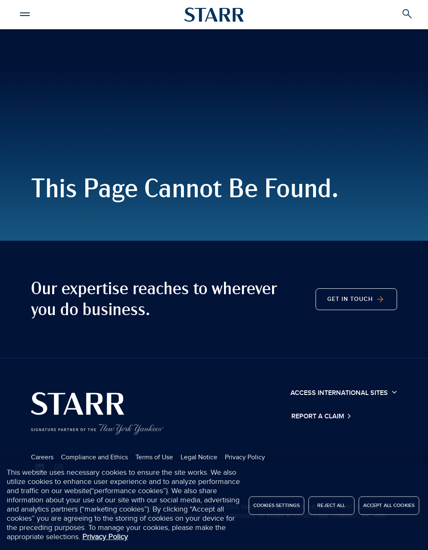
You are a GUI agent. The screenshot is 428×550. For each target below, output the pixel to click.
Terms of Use (154, 457)
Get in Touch (356, 299)
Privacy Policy (245, 457)
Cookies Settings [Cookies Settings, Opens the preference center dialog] (276, 507)
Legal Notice (199, 457)
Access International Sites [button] (343, 392)
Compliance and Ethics (94, 457)
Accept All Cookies (389, 507)
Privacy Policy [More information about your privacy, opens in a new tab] (105, 539)
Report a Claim (318, 416)
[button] (25, 13)
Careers (42, 457)
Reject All (331, 507)
